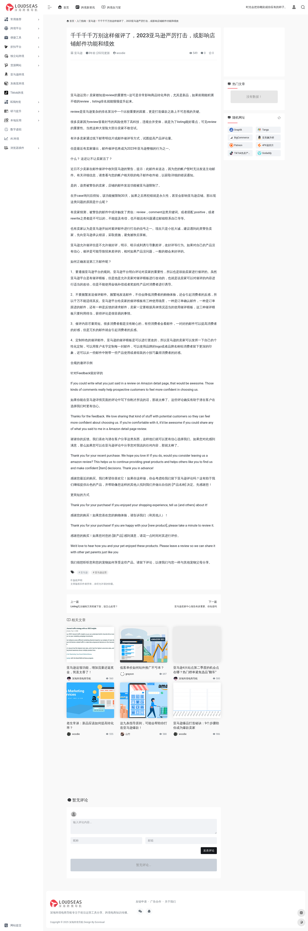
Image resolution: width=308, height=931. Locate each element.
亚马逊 (91, 21)
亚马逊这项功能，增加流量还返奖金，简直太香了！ (90, 670)
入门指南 (81, 21)
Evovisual (99, 922)
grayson (130, 674)
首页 (72, 21)
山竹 (128, 734)
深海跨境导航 (76, 922)
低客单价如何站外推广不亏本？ (142, 667)
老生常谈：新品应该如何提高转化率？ (90, 725)
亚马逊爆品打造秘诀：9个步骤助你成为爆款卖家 (196, 725)
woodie (119, 53)
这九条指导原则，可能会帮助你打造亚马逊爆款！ (143, 725)
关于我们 (170, 901)
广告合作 (155, 901)
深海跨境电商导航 (81, 678)
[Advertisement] (144, 78)
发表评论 (208, 850)
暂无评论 (80, 800)
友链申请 (141, 901)
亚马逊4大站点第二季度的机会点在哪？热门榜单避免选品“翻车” (196, 670)
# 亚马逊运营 (99, 572)
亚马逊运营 (78, 95)
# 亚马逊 (83, 572)
